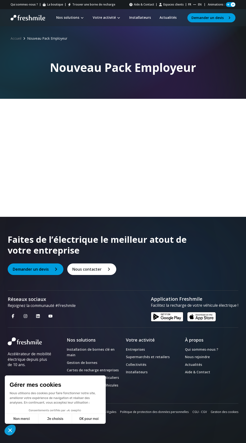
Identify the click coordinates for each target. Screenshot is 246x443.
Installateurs (137, 372)
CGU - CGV (199, 412)
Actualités (193, 364)
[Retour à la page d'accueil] (28, 18)
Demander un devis (211, 17)
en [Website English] (200, 4)
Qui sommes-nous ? (24, 4)
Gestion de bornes (82, 362)
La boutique (52, 4)
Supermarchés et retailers (148, 357)
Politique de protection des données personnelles (154, 412)
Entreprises (135, 349)
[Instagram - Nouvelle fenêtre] (25, 315)
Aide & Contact (141, 4)
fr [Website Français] (189, 4)
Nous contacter (91, 269)
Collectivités (136, 364)
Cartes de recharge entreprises (93, 370)
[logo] (29, 341)
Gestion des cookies (224, 412)
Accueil (16, 38)
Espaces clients (171, 4)
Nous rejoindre (197, 357)
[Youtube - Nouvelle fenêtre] (50, 315)
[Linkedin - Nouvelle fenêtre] (38, 315)
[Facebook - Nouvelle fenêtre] (13, 315)
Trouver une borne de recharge (91, 4)
